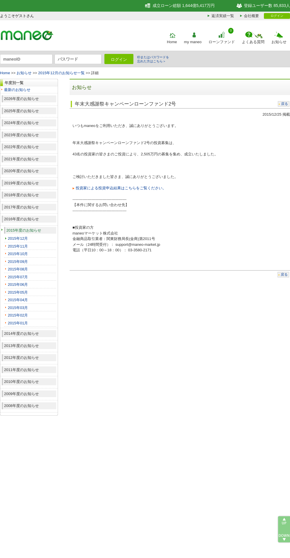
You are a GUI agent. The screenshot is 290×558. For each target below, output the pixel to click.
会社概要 (251, 16)
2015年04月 (18, 300)
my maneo (193, 42)
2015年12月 (18, 238)
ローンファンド (222, 42)
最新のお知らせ (17, 90)
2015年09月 (18, 261)
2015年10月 (18, 254)
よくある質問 (253, 42)
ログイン (277, 15)
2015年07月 (18, 277)
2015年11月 (18, 246)
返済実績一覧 (222, 16)
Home (172, 42)
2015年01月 (18, 323)
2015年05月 (18, 292)
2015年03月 (18, 308)
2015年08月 (18, 269)
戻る (284, 104)
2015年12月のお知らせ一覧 (61, 73)
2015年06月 (18, 284)
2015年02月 (18, 315)
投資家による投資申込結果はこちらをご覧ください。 (121, 188)
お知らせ (279, 42)
